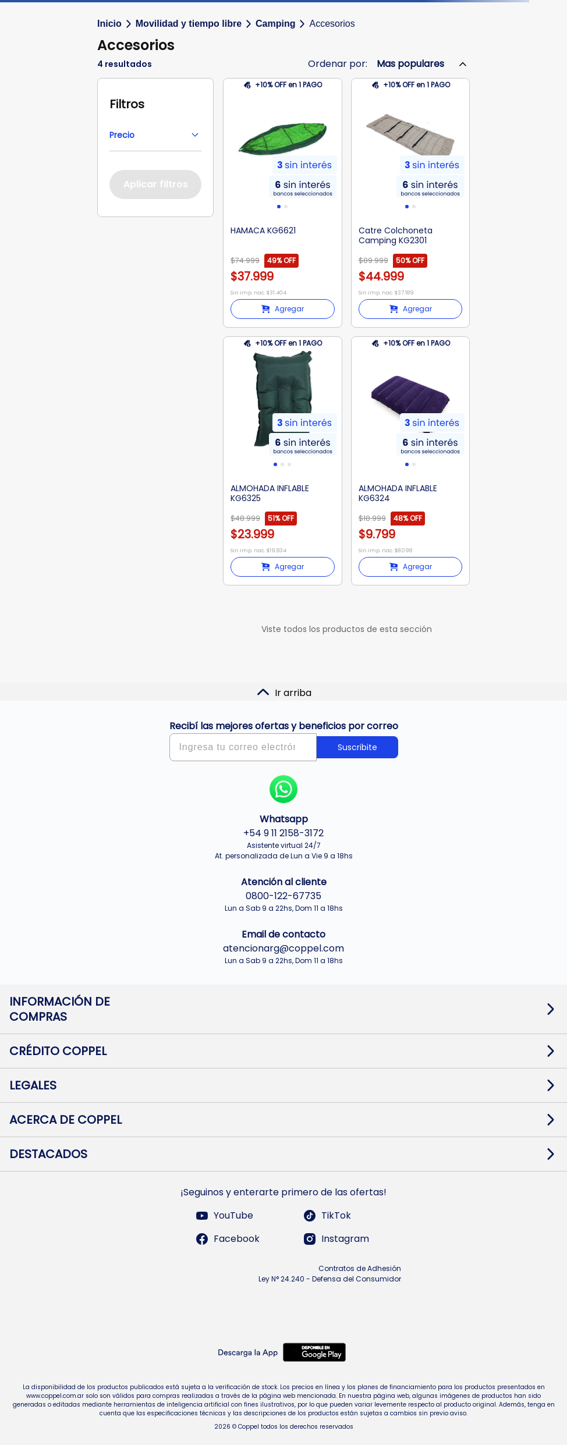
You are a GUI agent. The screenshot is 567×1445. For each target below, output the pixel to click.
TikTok (327, 1216)
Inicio (109, 24)
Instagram (336, 1239)
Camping (275, 24)
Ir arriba (283, 692)
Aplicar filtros (155, 184)
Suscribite (357, 747)
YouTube (224, 1216)
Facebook (227, 1239)
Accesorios (332, 24)
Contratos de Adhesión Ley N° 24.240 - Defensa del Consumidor (329, 1273)
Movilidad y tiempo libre (189, 24)
